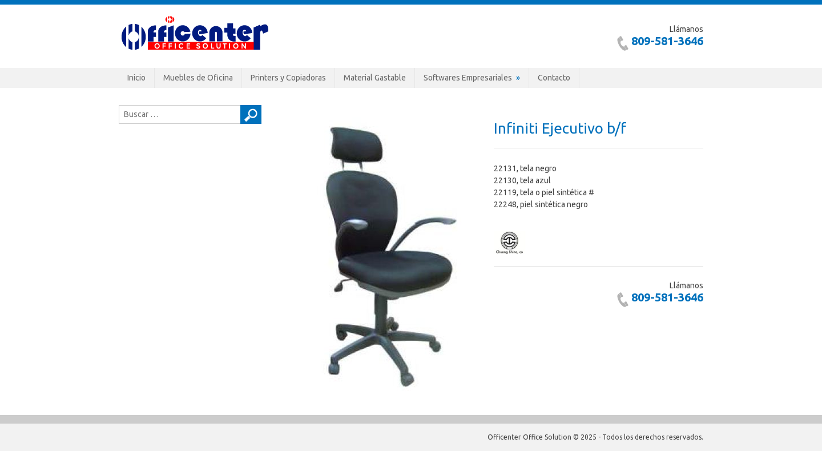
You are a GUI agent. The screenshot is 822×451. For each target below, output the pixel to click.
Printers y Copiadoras (288, 77)
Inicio (136, 77)
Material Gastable (375, 77)
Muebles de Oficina (198, 77)
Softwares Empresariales (468, 77)
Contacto (554, 77)
